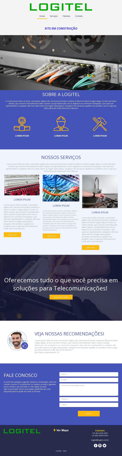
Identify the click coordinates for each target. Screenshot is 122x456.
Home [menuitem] (42, 16)
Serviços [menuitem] (54, 16)
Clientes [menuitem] (66, 16)
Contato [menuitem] (79, 16)
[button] (12, 234)
